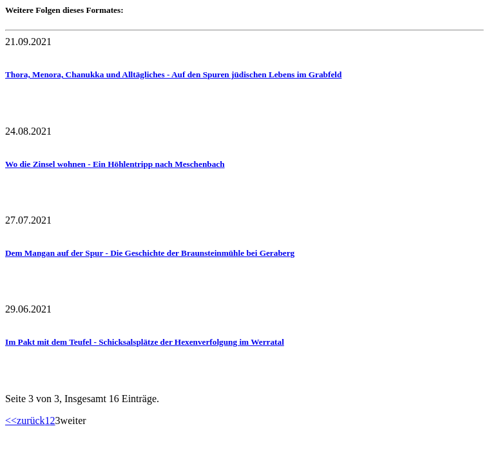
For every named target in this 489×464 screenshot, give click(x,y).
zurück (31, 420)
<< (11, 420)
